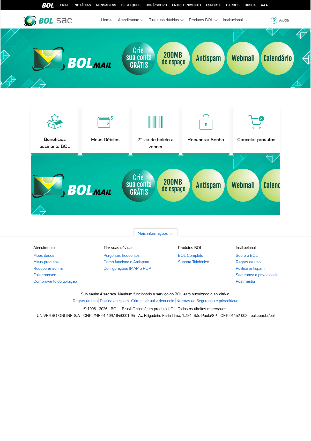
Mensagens (106, 5)
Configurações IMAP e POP (127, 268)
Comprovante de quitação (55, 281)
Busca (250, 5)
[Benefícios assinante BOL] (54, 129)
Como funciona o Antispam (126, 261)
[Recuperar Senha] (205, 129)
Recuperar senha (48, 268)
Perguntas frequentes (121, 255)
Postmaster (245, 281)
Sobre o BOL (247, 255)
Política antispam (250, 268)
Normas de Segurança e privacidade (207, 300)
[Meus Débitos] (105, 129)
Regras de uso (248, 261)
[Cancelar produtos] (256, 129)
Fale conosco (44, 274)
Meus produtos (46, 261)
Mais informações (153, 233)
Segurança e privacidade (257, 274)
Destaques (130, 5)
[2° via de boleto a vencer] (155, 129)
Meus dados (43, 255)
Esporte (213, 5)
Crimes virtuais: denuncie (152, 300)
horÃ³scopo (156, 5)
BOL (48, 5)
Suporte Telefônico (193, 261)
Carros (233, 5)
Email (65, 5)
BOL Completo (190, 255)
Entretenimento (186, 5)
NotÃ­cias (83, 5)
